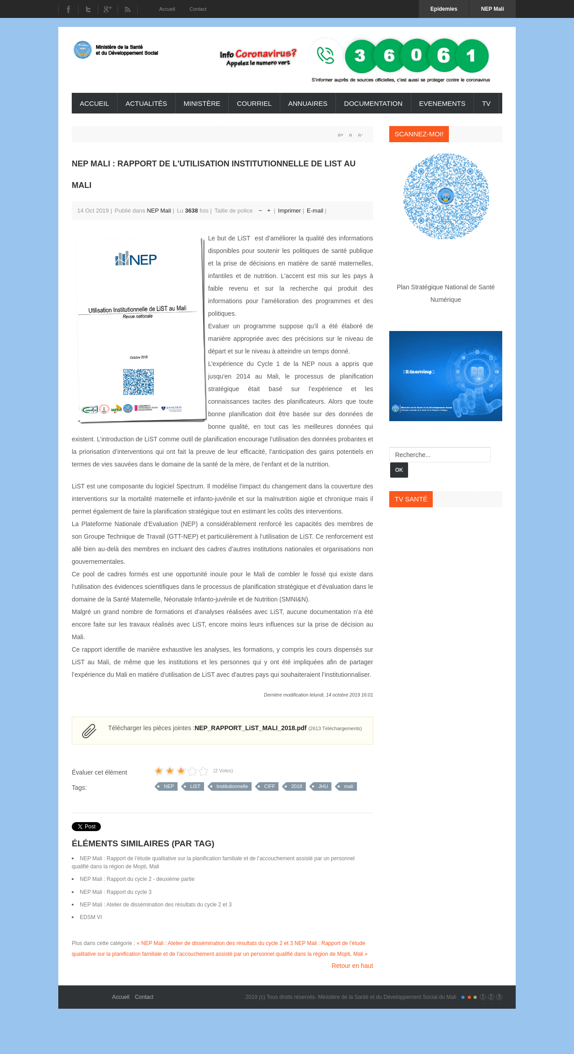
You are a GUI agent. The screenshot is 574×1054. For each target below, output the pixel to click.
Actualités (146, 103)
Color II (469, 997)
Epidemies (443, 9)
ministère (202, 103)
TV (486, 103)
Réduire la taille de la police (260, 208)
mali (348, 786)
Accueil (94, 103)
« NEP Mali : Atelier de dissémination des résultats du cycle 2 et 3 (215, 943)
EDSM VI (91, 917)
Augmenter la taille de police (268, 208)
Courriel (254, 103)
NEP (169, 786)
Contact (144, 997)
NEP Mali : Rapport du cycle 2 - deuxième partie (137, 879)
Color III (475, 997)
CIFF (269, 786)
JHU (323, 786)
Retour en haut (352, 965)
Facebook (68, 9)
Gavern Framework (92, 994)
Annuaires (308, 103)
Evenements (442, 103)
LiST (195, 786)
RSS (127, 9)
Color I (463, 997)
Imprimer (290, 210)
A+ (340, 135)
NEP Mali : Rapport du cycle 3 (116, 892)
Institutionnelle (232, 786)
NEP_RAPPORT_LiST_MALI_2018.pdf (278, 728)
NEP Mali (159, 210)
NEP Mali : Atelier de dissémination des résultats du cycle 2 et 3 (156, 905)
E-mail (316, 210)
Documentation (373, 103)
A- (360, 135)
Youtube (107, 9)
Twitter (88, 9)
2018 (296, 786)
